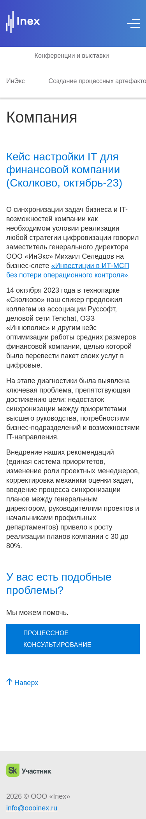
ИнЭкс (15, 80)
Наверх (22, 683)
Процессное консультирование (57, 639)
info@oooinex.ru (31, 808)
